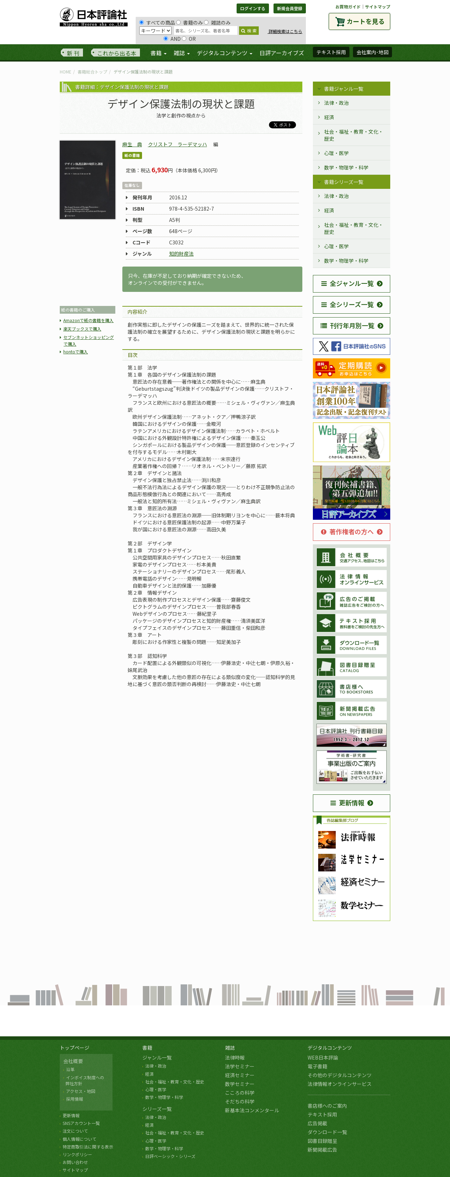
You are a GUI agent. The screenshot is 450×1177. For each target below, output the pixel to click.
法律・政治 (336, 102)
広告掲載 (317, 1123)
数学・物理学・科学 (346, 167)
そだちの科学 (240, 1101)
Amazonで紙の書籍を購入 (88, 320)
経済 (329, 117)
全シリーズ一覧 (347, 304)
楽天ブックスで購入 (82, 329)
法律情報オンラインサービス (340, 1083)
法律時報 (235, 1057)
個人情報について (79, 1139)
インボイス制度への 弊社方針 (83, 1080)
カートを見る (366, 21)
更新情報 (347, 802)
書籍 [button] (158, 53)
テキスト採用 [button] (331, 52)
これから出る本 (116, 53)
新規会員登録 (289, 8)
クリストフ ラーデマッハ (177, 144)
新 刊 (73, 53)
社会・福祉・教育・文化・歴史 (353, 135)
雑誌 (230, 1047)
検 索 (249, 30)
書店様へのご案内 (327, 1105)
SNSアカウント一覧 (81, 1123)
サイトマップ (377, 6)
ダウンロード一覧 (327, 1132)
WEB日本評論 (323, 1057)
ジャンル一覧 (157, 1057)
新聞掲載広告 (322, 1149)
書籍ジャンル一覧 (343, 88)
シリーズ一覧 (157, 1108)
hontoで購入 (75, 351)
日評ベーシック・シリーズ (170, 1156)
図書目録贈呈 (322, 1140)
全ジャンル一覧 (347, 283)
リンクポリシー (77, 1154)
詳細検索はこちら (285, 31)
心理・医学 (336, 152)
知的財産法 (181, 253)
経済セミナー (240, 1075)
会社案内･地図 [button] (372, 52)
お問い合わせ (75, 1162)
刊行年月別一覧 (347, 325)
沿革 (70, 1069)
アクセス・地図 (80, 1091)
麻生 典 (132, 144)
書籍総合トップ (92, 72)
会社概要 (73, 1060)
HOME (65, 72)
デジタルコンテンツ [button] (224, 53)
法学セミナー (240, 1066)
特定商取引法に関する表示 (88, 1147)
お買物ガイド (348, 6)
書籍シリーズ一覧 (343, 181)
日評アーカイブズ (281, 53)
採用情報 (74, 1099)
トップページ (74, 1047)
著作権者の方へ (347, 531)
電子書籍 (317, 1066)
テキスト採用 (322, 1114)
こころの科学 (240, 1092)
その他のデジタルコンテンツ (340, 1075)
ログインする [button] (252, 8)
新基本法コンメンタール (252, 1110)
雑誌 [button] (182, 53)
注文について (75, 1131)
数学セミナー (240, 1083)
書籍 (147, 1047)
